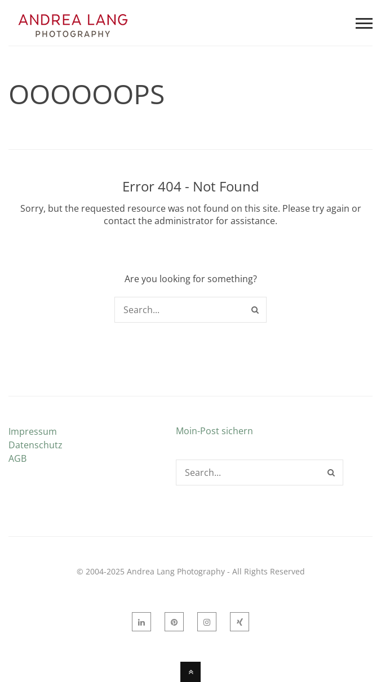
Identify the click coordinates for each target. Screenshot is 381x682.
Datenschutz (35, 445)
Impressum (32, 431)
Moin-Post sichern (214, 431)
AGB (17, 458)
